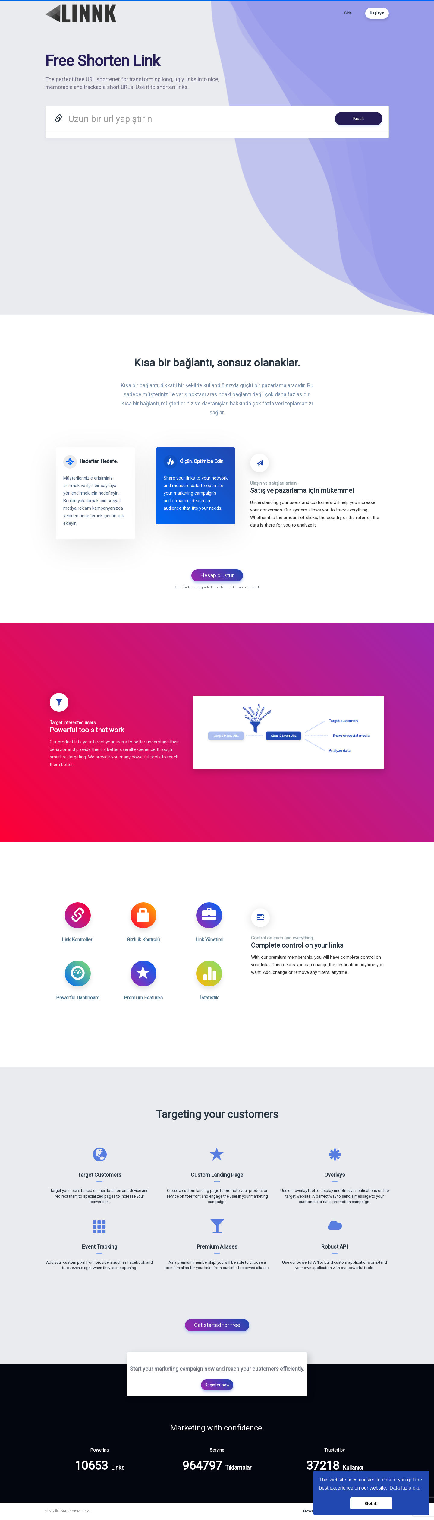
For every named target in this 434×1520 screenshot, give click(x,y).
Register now (217, 1384)
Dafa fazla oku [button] (405, 1487)
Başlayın (377, 13)
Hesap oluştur (217, 575)
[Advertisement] (217, 194)
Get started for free (217, 1325)
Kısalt (358, 118)
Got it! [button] (371, 1503)
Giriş (348, 13)
